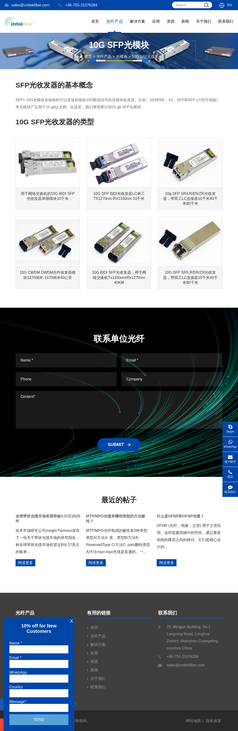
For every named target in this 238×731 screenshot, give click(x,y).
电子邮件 (230, 457)
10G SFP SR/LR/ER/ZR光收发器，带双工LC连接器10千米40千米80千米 (190, 277)
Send (39, 720)
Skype (230, 427)
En (229, 5)
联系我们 (225, 26)
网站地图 (193, 724)
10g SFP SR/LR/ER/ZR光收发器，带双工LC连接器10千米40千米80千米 (190, 199)
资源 (170, 26)
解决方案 (137, 26)
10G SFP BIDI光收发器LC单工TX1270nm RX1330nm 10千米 (119, 196)
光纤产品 (103, 57)
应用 (156, 26)
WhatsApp (230, 442)
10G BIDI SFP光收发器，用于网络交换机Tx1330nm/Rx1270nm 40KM (119, 277)
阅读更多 (25, 563)
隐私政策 (213, 724)
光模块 (121, 57)
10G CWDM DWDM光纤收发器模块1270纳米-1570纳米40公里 (48, 274)
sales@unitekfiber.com (27, 5)
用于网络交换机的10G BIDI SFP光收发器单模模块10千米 (48, 196)
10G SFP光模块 (145, 57)
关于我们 (203, 26)
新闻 (185, 26)
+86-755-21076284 (78, 5)
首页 (95, 26)
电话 (230, 473)
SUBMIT (119, 444)
